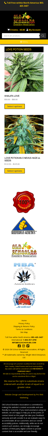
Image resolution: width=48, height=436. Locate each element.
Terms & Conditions (24, 329)
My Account (35, 29)
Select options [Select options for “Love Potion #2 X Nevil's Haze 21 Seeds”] (14, 170)
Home (24, 320)
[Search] (43, 35)
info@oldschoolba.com (24, 342)
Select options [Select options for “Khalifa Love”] (14, 106)
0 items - (17, 29)
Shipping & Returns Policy (24, 326)
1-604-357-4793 (29, 340)
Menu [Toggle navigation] (24, 41)
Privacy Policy (24, 323)
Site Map (24, 332)
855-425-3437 (37, 337)
